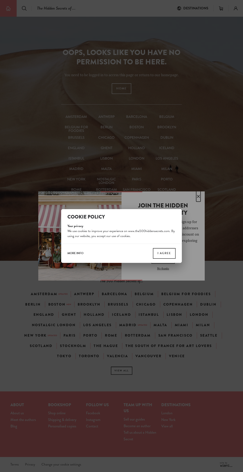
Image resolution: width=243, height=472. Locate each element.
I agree (164, 253)
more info (75, 253)
